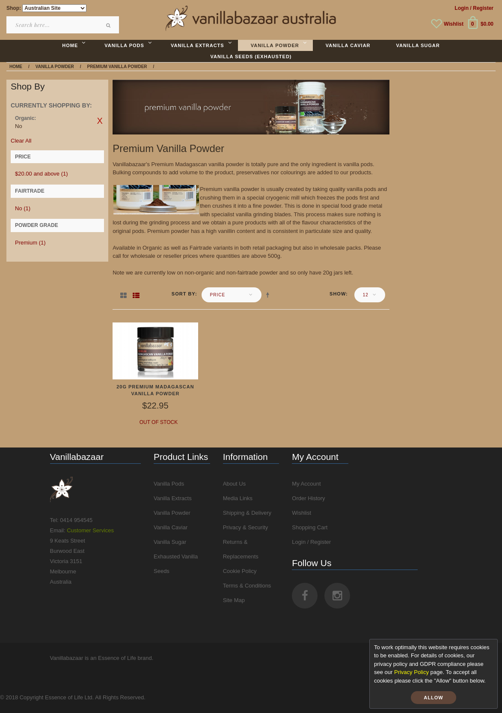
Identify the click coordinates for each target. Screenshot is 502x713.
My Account (306, 483)
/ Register (481, 8)
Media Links (237, 498)
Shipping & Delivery (247, 513)
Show (338, 293)
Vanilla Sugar (170, 542)
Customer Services (90, 530)
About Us (234, 483)
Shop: (13, 8)
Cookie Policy (240, 571)
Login (461, 8)
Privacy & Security (245, 527)
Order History (308, 498)
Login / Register (311, 542)
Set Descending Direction (269, 294)
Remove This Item (99, 120)
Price (218, 294)
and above (41, 173)
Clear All (21, 140)
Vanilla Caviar (170, 527)
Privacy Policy (411, 672)
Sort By (183, 293)
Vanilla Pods (169, 483)
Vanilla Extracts (173, 498)
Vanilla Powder (172, 513)
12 (365, 294)
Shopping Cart (309, 527)
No (22, 208)
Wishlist (453, 24)
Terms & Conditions (247, 585)
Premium (30, 242)
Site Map (234, 600)
